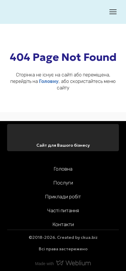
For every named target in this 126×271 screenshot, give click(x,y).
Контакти (63, 224)
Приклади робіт (63, 197)
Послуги (63, 183)
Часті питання (63, 210)
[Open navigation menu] (113, 12)
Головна (63, 169)
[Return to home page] (16, 12)
